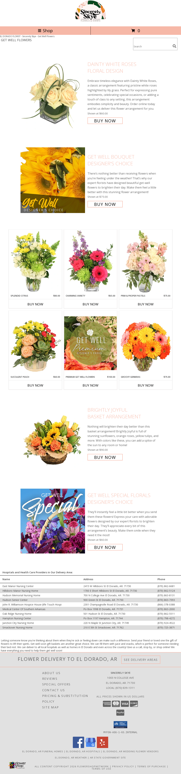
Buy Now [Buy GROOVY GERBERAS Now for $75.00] (146, 385)
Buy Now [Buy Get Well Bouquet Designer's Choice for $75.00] (105, 204)
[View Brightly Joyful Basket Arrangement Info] (53, 433)
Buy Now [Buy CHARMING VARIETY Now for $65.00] (90, 304)
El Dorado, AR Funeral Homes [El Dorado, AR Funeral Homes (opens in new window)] (42, 751)
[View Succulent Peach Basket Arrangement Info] (35, 343)
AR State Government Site (108, 757)
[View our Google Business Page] (90, 747)
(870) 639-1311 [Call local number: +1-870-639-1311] (125, 687)
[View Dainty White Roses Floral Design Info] (53, 92)
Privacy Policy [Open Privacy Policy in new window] (123, 766)
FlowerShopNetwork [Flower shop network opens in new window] (93, 766)
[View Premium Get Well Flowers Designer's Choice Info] (90, 343)
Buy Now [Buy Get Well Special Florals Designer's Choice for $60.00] (105, 547)
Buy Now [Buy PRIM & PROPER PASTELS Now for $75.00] (146, 304)
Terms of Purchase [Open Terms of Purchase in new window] (151, 766)
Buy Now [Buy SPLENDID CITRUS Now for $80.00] (35, 304)
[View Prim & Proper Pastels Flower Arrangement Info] (145, 262)
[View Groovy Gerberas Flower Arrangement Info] (145, 343)
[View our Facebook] (78, 747)
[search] (174, 46)
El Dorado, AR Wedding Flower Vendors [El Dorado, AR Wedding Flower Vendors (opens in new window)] (131, 751)
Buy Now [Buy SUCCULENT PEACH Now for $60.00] (35, 385)
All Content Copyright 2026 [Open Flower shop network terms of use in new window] (55, 766)
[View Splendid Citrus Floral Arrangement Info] (35, 262)
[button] (120, 724)
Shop (45, 30)
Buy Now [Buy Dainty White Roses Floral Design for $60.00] (105, 121)
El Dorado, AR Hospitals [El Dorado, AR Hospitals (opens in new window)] (83, 751)
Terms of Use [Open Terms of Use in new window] (101, 768)
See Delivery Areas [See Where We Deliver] (141, 660)
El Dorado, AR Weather (71, 757)
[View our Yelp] (102, 747)
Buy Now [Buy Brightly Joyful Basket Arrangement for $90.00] (105, 457)
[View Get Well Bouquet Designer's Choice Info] (53, 180)
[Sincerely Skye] (90, 21)
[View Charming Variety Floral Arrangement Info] (90, 262)
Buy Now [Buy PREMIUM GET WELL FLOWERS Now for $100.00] (90, 385)
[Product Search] (152, 46)
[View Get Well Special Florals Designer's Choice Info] (53, 521)
